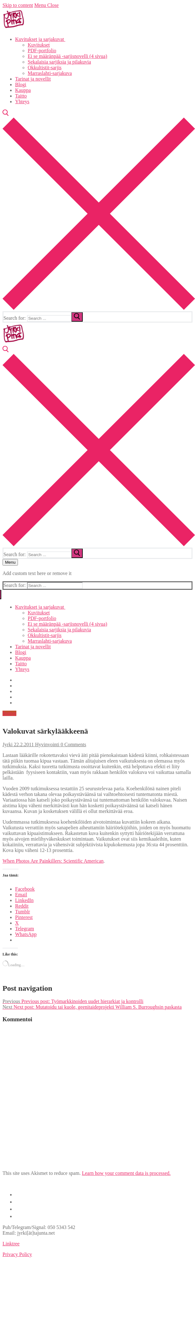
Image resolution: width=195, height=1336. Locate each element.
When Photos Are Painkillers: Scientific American (53, 861)
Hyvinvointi (46, 744)
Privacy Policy (17, 1254)
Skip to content (18, 5)
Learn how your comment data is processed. (126, 1173)
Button (9, 713)
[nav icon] (10, 562)
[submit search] (77, 317)
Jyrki (8, 744)
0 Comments (72, 744)
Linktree (11, 1243)
